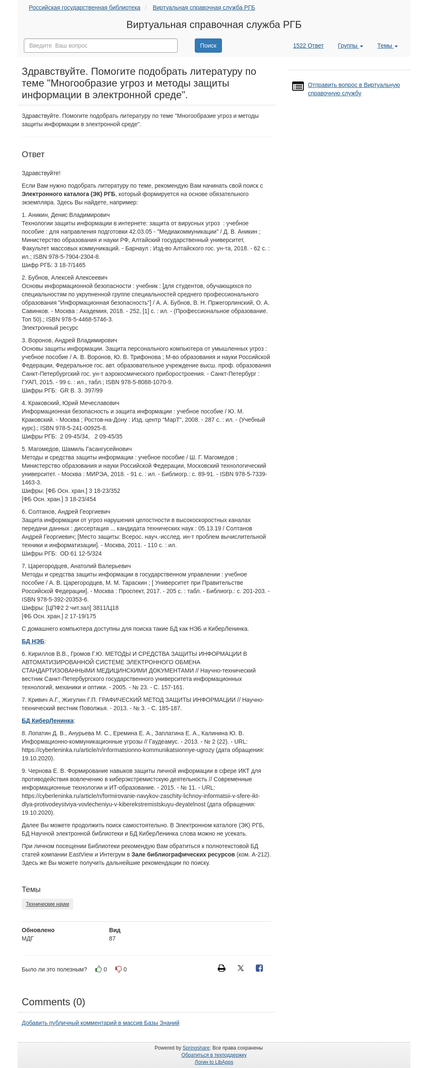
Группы (350, 45)
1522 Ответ (308, 45)
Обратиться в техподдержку (214, 1055)
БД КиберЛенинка (48, 720)
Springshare (196, 1048)
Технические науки (47, 904)
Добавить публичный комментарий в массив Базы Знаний (100, 1023)
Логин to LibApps (214, 1062)
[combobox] (101, 45)
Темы (387, 45)
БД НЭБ (33, 641)
